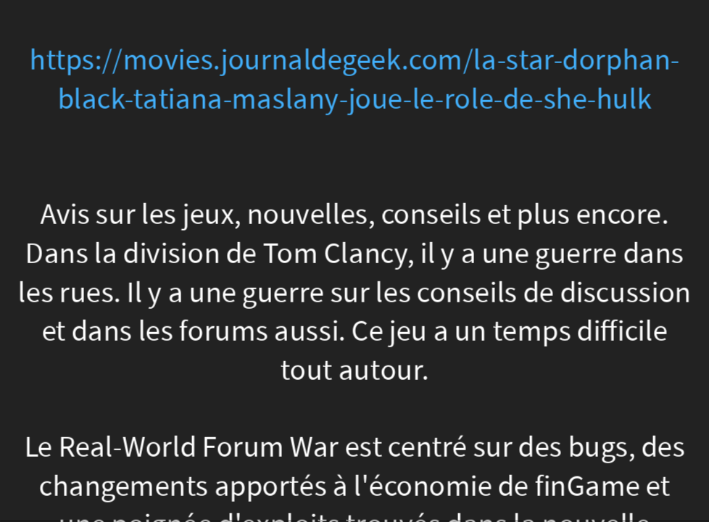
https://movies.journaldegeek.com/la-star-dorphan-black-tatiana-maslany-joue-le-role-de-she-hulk (355, 79)
